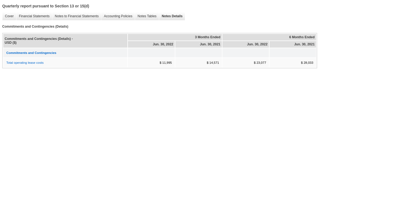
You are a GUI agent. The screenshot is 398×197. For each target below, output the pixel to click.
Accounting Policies (116, 16)
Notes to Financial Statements (75, 16)
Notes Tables (145, 16)
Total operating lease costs (25, 62)
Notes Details (170, 16)
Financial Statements (33, 16)
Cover (8, 16)
